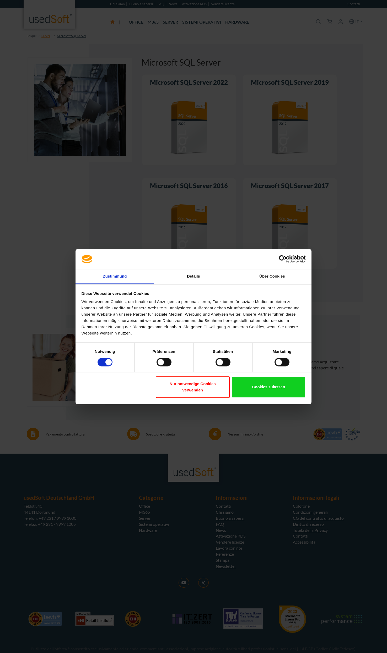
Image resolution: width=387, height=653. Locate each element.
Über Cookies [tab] (272, 276)
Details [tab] (193, 276)
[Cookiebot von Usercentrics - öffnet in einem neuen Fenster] (283, 259)
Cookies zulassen (268, 387)
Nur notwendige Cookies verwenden (193, 387)
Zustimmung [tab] (115, 276)
